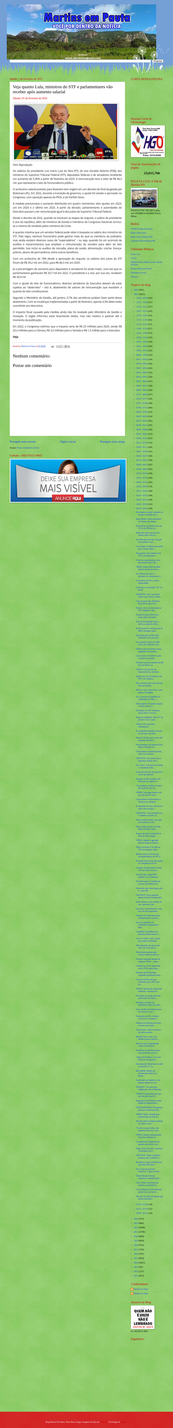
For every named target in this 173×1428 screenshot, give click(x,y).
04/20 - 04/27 (142, 456)
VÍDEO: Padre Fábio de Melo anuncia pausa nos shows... (148, 568)
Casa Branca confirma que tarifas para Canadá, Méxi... (149, 547)
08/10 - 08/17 (142, 386)
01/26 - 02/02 (142, 508)
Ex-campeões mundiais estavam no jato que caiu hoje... (149, 732)
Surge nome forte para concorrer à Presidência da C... (149, 1149)
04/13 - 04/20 (142, 460)
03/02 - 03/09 (142, 486)
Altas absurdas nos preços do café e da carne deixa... (148, 946)
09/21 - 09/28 (142, 359)
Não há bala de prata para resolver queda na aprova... (148, 953)
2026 (136, 290)
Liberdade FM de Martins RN (143, 241)
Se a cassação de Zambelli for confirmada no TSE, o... (148, 698)
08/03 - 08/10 (142, 390)
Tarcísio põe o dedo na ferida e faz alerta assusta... (148, 1031)
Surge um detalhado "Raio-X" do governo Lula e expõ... (149, 718)
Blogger (124, 1422)
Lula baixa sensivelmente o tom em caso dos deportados (149, 910)
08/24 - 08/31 (142, 377)
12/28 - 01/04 (142, 298)
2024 (136, 1219)
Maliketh (104, 1422)
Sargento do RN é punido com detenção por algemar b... (148, 780)
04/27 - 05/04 (142, 451)
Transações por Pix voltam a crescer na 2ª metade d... (147, 1017)
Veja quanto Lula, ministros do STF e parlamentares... (148, 554)
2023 (136, 1223)
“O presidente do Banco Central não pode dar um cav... (149, 787)
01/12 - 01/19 (142, 1209)
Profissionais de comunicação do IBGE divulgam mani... (149, 629)
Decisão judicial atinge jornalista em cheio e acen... (149, 1122)
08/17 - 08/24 (142, 381)
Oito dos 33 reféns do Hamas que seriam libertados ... (149, 1197)
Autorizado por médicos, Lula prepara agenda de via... (148, 1081)
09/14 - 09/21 (142, 364)
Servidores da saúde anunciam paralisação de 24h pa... (148, 997)
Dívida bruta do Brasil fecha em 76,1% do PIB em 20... (149, 527)
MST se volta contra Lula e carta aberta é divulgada (149, 691)
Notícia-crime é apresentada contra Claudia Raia (147, 1044)
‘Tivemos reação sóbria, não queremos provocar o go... (147, 1129)
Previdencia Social (138, 273)
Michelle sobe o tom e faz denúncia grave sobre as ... (148, 1038)
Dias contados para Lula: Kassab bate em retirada (149, 684)
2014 (136, 1263)
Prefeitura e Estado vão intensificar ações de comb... (148, 1003)
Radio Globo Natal (138, 233)
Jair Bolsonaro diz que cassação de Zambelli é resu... (149, 540)
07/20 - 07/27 (142, 399)
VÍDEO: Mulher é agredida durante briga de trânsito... (148, 841)
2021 (136, 1232)
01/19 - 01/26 (142, 1204)
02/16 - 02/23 (142, 495)
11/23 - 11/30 (142, 320)
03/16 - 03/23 (142, 478)
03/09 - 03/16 (142, 482)
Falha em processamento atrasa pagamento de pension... (148, 650)
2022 (136, 1227)
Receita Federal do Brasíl (141, 269)
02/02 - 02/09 (142, 504)
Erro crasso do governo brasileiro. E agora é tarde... (148, 1170)
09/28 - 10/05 (142, 355)
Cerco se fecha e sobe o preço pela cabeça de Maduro (148, 939)
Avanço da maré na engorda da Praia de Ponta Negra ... (148, 834)
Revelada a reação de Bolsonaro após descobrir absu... (149, 1163)
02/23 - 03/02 (142, 491)
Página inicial (68, 441)
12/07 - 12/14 (142, 311)
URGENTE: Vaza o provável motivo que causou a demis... (149, 595)
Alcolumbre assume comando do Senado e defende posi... (149, 513)
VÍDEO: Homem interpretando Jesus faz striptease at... (148, 1136)
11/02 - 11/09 (142, 333)
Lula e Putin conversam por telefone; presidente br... (147, 1184)
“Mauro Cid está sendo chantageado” (145, 725)
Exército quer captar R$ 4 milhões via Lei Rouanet (147, 875)
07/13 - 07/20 (142, 403)
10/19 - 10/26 (142, 342)
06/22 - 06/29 (142, 416)
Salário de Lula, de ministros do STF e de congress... (149, 677)
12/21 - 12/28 (142, 302)
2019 (136, 1241)
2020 (136, 1236)
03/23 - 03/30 (142, 473)
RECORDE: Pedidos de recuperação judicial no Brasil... (146, 1073)
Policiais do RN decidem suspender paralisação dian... (148, 974)
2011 (136, 1276)
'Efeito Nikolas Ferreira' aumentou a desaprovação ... (148, 1177)
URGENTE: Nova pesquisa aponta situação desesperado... (149, 896)
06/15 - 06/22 (142, 421)
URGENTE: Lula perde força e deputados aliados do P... (148, 759)
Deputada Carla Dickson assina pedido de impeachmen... (148, 1102)
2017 (136, 1249)
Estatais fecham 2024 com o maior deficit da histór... (147, 616)
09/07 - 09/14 (142, 368)
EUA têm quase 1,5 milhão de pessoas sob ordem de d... (148, 882)
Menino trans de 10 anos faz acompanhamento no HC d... (148, 855)
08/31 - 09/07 (142, 373)
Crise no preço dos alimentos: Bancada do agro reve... (148, 602)
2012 (136, 1271)
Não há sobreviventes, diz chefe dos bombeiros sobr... (149, 821)
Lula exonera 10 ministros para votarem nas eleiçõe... (148, 657)
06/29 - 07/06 (142, 412)
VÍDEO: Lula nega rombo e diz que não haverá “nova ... (149, 793)
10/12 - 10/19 (142, 346)
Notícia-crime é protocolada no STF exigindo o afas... (148, 609)
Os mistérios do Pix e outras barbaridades (147, 581)
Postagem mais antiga (112, 441)
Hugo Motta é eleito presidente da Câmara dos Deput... (148, 520)
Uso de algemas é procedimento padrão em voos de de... (149, 1190)
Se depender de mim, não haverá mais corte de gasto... (149, 807)
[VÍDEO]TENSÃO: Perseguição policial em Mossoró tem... (149, 1108)
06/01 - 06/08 (142, 429)
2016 (136, 1254)
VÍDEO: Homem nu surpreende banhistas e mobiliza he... (149, 990)
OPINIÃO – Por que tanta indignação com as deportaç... (149, 1088)
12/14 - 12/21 (142, 307)
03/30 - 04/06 (142, 469)
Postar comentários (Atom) (28, 448)
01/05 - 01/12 (142, 1213)
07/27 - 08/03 (142, 394)
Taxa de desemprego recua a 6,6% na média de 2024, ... (148, 622)
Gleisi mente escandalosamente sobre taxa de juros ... (148, 752)
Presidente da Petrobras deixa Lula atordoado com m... (148, 1051)
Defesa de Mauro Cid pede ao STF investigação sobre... (148, 848)
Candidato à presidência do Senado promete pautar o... (148, 933)
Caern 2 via (135, 254)
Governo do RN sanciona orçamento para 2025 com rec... (147, 982)
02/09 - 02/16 (142, 500)
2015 (136, 1258)
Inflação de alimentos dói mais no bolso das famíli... (148, 1024)
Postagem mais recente (23, 441)
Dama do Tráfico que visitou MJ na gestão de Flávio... (149, 739)
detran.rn (134, 277)
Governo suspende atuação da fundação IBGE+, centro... (148, 960)
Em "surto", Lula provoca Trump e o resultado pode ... (149, 766)
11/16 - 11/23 (142, 324)
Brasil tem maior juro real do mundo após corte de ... (148, 534)
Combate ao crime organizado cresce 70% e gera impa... (148, 967)
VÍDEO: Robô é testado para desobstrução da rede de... (147, 1115)
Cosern (134, 258)
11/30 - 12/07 (142, 315)
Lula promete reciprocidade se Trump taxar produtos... (148, 800)
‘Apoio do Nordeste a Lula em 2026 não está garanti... (148, 1058)
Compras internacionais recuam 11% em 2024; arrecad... (149, 869)
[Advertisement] (149, 1388)
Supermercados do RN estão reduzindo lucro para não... (148, 636)
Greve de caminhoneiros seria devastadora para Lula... (148, 561)
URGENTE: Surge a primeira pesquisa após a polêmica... (148, 1156)
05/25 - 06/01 (142, 434)
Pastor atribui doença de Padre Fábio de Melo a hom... (148, 828)
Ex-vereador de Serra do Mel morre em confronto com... (148, 643)
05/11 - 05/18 (142, 443)
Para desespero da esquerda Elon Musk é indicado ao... (149, 746)
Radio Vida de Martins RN (142, 237)
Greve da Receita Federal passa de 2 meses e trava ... (148, 1010)
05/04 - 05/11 (142, 447)
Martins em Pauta (141, 1289)
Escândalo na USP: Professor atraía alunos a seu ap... (148, 711)
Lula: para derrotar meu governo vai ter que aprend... (149, 773)
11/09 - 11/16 (142, 329)
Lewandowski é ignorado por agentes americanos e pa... (148, 1143)
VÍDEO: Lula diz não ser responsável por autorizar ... (148, 670)
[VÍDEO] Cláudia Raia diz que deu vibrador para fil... (148, 1095)
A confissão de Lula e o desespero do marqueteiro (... (149, 575)
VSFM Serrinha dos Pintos (142, 229)
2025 (136, 294)
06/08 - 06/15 (142, 425)
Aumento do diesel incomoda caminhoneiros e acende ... (148, 916)
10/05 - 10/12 (142, 350)
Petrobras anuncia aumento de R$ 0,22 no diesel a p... (149, 663)
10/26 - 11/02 (142, 337)
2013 (136, 1267)
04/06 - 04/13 (142, 465)
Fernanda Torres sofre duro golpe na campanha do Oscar (149, 862)
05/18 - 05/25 (142, 438)
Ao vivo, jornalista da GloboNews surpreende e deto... (147, 924)
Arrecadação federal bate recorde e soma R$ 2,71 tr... (149, 1065)
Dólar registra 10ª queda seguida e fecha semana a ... (149, 705)
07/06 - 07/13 (142, 408)
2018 (136, 1245)
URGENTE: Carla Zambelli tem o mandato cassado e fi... (149, 814)
